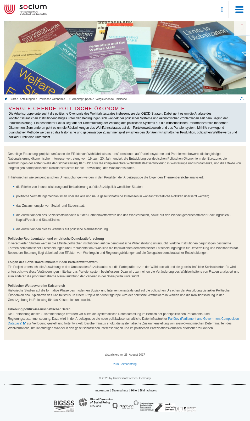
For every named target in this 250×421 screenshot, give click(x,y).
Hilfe (134, 390)
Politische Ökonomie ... (53, 98)
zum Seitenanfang (125, 364)
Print (241, 98)
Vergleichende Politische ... (113, 98)
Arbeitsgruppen (82, 98)
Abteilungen (27, 98)
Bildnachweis (148, 390)
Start (13, 98)
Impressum (102, 390)
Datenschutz (120, 390)
